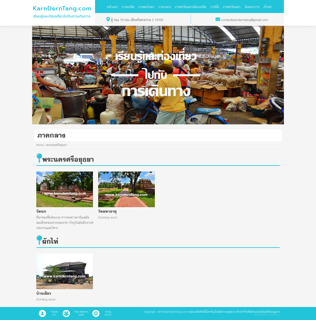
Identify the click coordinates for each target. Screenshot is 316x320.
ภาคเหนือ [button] (128, 6)
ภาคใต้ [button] (214, 6)
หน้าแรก (112, 6)
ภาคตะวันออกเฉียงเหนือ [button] (190, 6)
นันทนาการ (252, 6)
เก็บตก (267, 6)
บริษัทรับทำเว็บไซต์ (259, 314)
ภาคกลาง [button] (164, 6)
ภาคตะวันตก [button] (146, 6)
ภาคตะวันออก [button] (232, 6)
